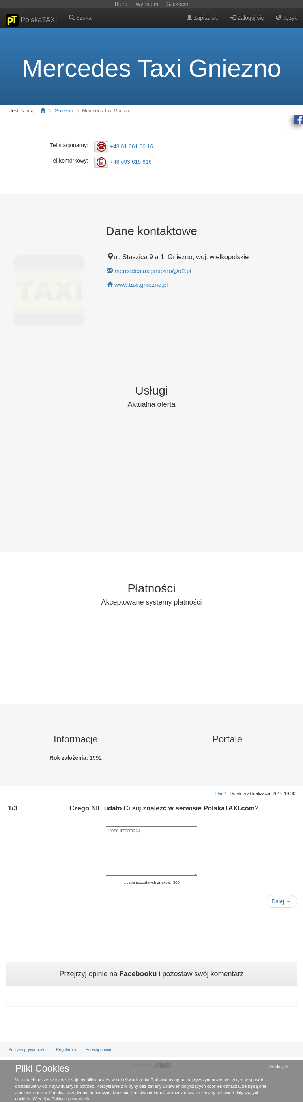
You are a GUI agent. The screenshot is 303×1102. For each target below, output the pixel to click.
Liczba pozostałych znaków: (147, 882)
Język (286, 18)
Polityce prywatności (71, 1098)
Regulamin (66, 1049)
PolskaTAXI (31, 20)
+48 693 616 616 (131, 162)
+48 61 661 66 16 (131, 146)
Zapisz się (203, 18)
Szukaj (81, 18)
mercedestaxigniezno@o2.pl (152, 270)
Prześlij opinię (99, 1049)
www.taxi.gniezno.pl (141, 284)
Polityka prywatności (27, 1049)
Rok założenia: (70, 758)
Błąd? (220, 793)
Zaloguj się (247, 18)
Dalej (281, 901)
